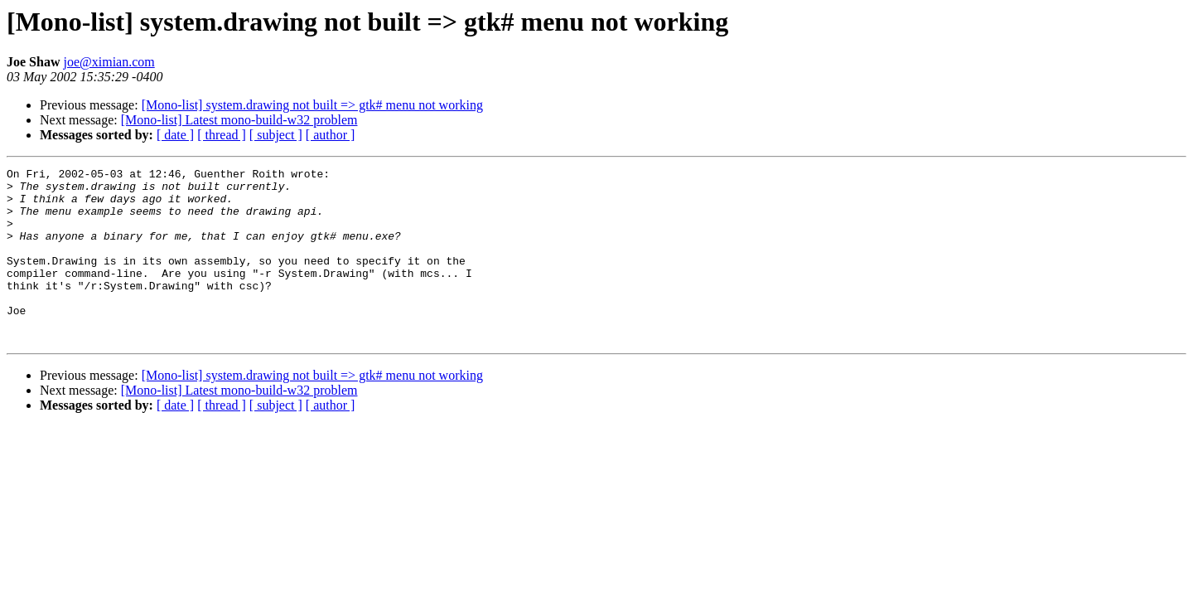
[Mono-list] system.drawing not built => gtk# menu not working (312, 105)
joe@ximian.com (108, 62)
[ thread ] (221, 135)
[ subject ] (275, 135)
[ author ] (330, 135)
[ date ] (175, 135)
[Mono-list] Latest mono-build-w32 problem (239, 120)
